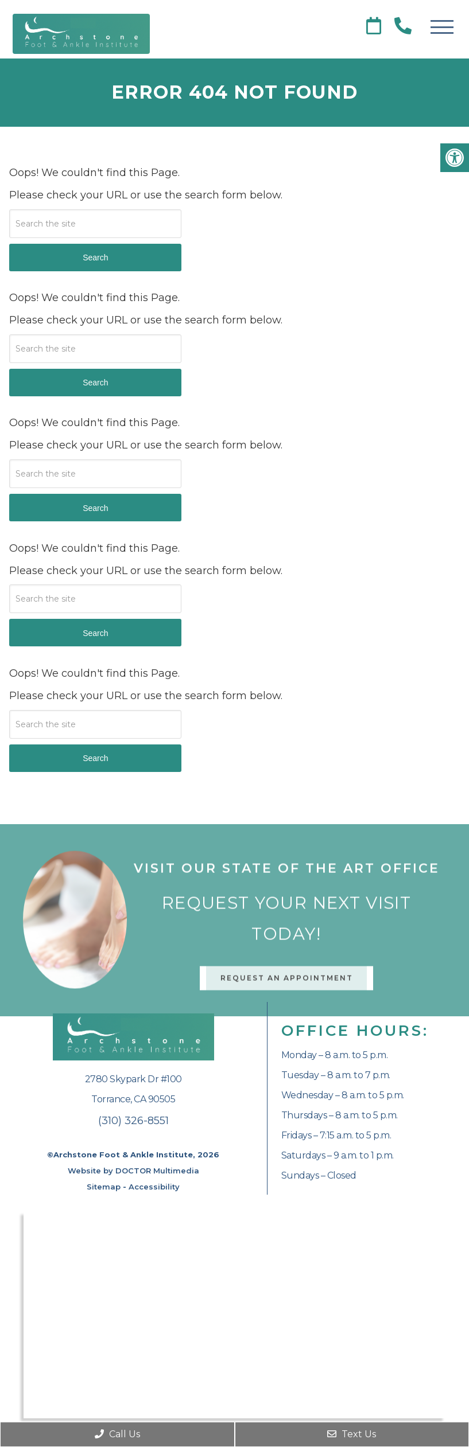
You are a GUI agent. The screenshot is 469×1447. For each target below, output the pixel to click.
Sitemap (104, 1186)
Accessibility (154, 1186)
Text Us (351, 1434)
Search (95, 257)
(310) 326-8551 (133, 1120)
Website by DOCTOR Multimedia (133, 1170)
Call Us (117, 1434)
